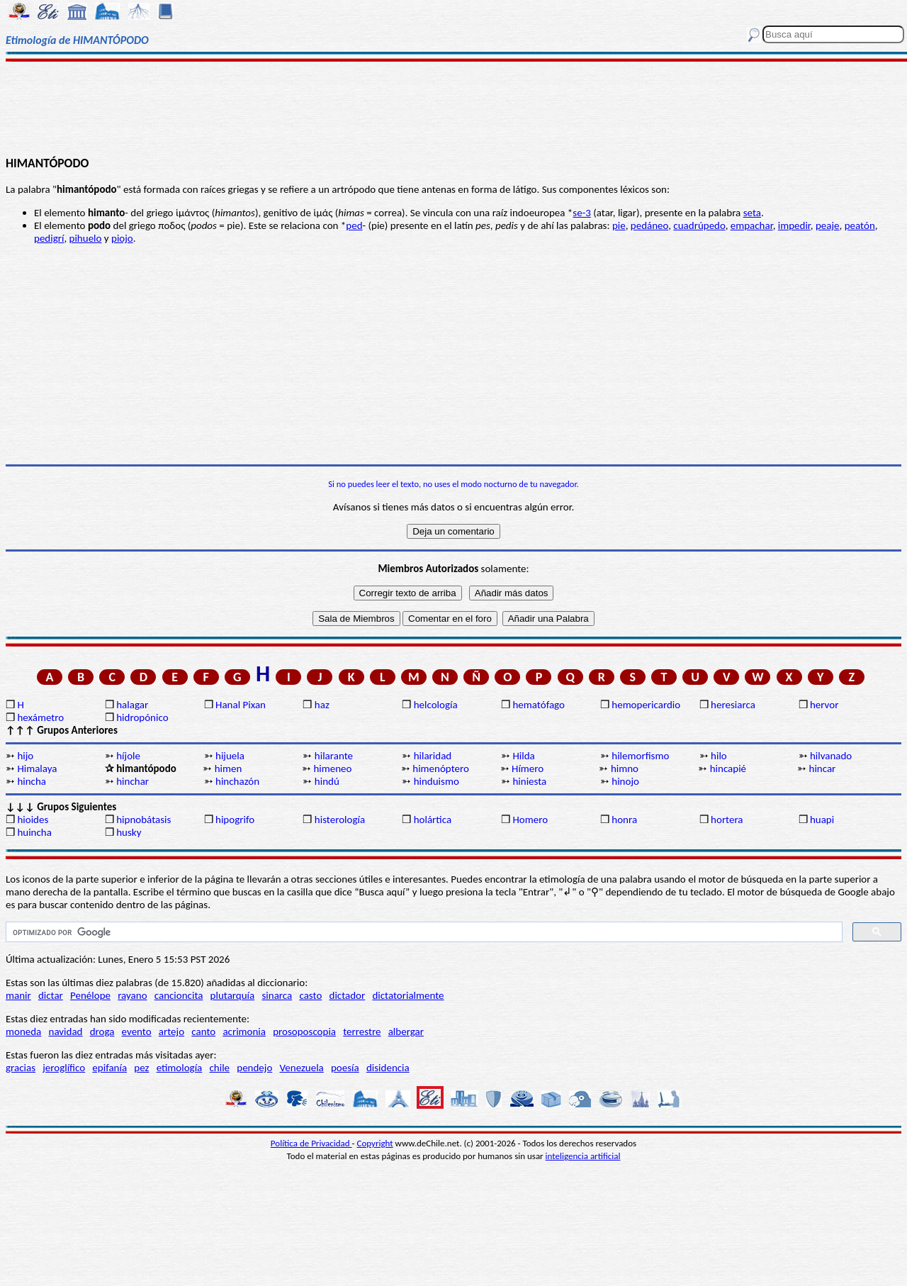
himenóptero (440, 768)
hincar (822, 768)
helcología (436, 704)
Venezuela (302, 1067)
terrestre (362, 1031)
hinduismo (436, 781)
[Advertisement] (453, 108)
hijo (25, 755)
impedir (794, 225)
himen (228, 768)
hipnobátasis (143, 819)
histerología (340, 819)
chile (220, 1067)
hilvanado (831, 755)
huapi (822, 819)
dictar (50, 995)
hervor (824, 704)
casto (310, 995)
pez (141, 1067)
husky (128, 832)
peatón (860, 225)
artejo (171, 1031)
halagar (132, 704)
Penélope (90, 995)
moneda (23, 1031)
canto (203, 1031)
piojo (122, 238)
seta (752, 212)
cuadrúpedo (699, 225)
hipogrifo (234, 819)
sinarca (276, 995)
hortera (727, 819)
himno (624, 768)
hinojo (625, 781)
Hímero (527, 768)
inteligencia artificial (583, 1156)
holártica (432, 819)
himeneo (332, 768)
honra (624, 819)
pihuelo (85, 238)
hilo (719, 755)
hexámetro (40, 717)
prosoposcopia (304, 1031)
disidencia (388, 1067)
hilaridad (433, 755)
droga (102, 1031)
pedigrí (49, 238)
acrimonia (244, 1031)
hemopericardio (646, 704)
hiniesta (529, 781)
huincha (34, 832)
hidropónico (142, 717)
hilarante (334, 755)
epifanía (109, 1067)
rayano (132, 995)
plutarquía (232, 995)
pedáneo (649, 225)
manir (18, 995)
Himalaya (37, 768)
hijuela (229, 755)
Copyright (375, 1143)
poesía (345, 1067)
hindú (327, 781)
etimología (180, 1067)
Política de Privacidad (311, 1143)
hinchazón (237, 781)
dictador (347, 995)
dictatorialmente (408, 995)
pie (619, 225)
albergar (406, 1031)
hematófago (538, 704)
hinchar (132, 781)
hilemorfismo (640, 755)
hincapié (728, 768)
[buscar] (423, 932)
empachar (752, 225)
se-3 (582, 212)
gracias (20, 1067)
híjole (128, 755)
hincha (31, 781)
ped (354, 225)
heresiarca (733, 704)
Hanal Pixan (240, 704)
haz (322, 704)
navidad (66, 1031)
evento (137, 1031)
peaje (828, 225)
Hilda (523, 755)
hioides (32, 819)
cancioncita (178, 995)
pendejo (254, 1067)
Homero (530, 819)
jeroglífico (64, 1067)
